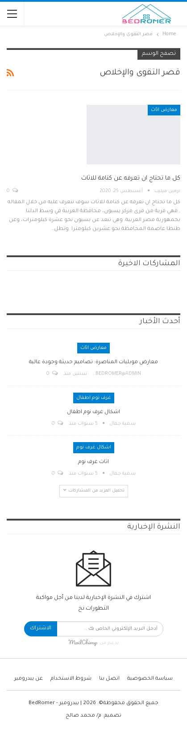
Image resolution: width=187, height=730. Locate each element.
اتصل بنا (109, 679)
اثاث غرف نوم (93, 462)
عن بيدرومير (28, 679)
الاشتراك (40, 629)
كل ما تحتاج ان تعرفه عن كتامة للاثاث (130, 178)
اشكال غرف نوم (93, 447)
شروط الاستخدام (70, 679)
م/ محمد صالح (83, 716)
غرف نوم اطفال (93, 398)
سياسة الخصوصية (150, 679)
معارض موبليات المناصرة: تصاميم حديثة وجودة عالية (93, 362)
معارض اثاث (164, 110)
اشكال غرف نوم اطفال (93, 412)
